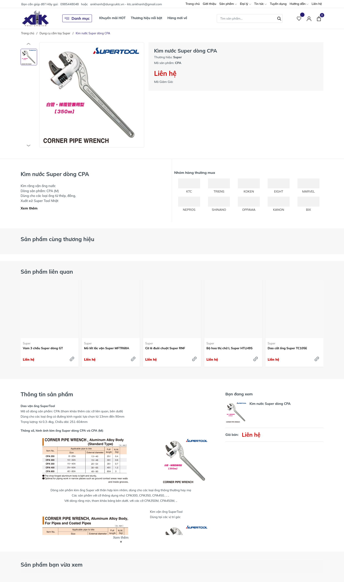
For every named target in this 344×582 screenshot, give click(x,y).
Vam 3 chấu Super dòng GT (43, 348)
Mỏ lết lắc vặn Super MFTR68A (106, 348)
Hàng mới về (177, 18)
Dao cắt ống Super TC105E (287, 348)
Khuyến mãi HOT (112, 18)
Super (26, 343)
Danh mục (77, 18)
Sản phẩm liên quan (47, 271)
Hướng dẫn (299, 4)
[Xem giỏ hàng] (319, 18)
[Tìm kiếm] (279, 18)
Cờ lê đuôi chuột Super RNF (165, 348)
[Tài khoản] (309, 18)
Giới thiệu (209, 4)
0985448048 (69, 4)
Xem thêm (29, 208)
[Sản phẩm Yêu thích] (299, 18)
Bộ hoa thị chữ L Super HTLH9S (229, 348)
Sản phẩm (228, 4)
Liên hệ (317, 4)
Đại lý (245, 4)
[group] (91, 94)
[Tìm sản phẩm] (250, 18)
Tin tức (260, 4)
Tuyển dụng (278, 4)
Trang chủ (192, 4)
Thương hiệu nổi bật (146, 18)
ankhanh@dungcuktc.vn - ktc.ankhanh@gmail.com (126, 4)
